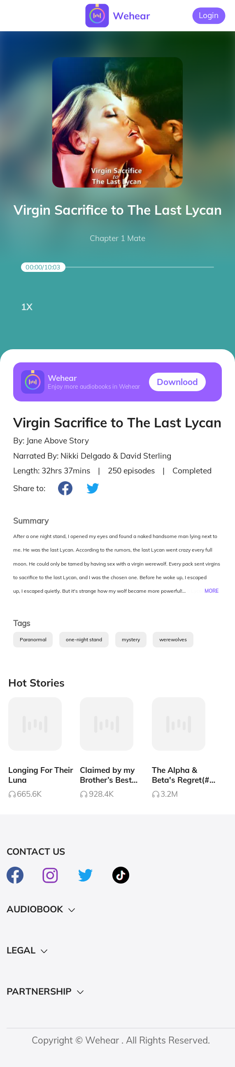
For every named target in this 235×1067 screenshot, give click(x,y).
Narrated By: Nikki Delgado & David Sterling (92, 456)
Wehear (131, 15)
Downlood (177, 381)
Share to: (29, 488)
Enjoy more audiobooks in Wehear (94, 387)
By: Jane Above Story (51, 440)
